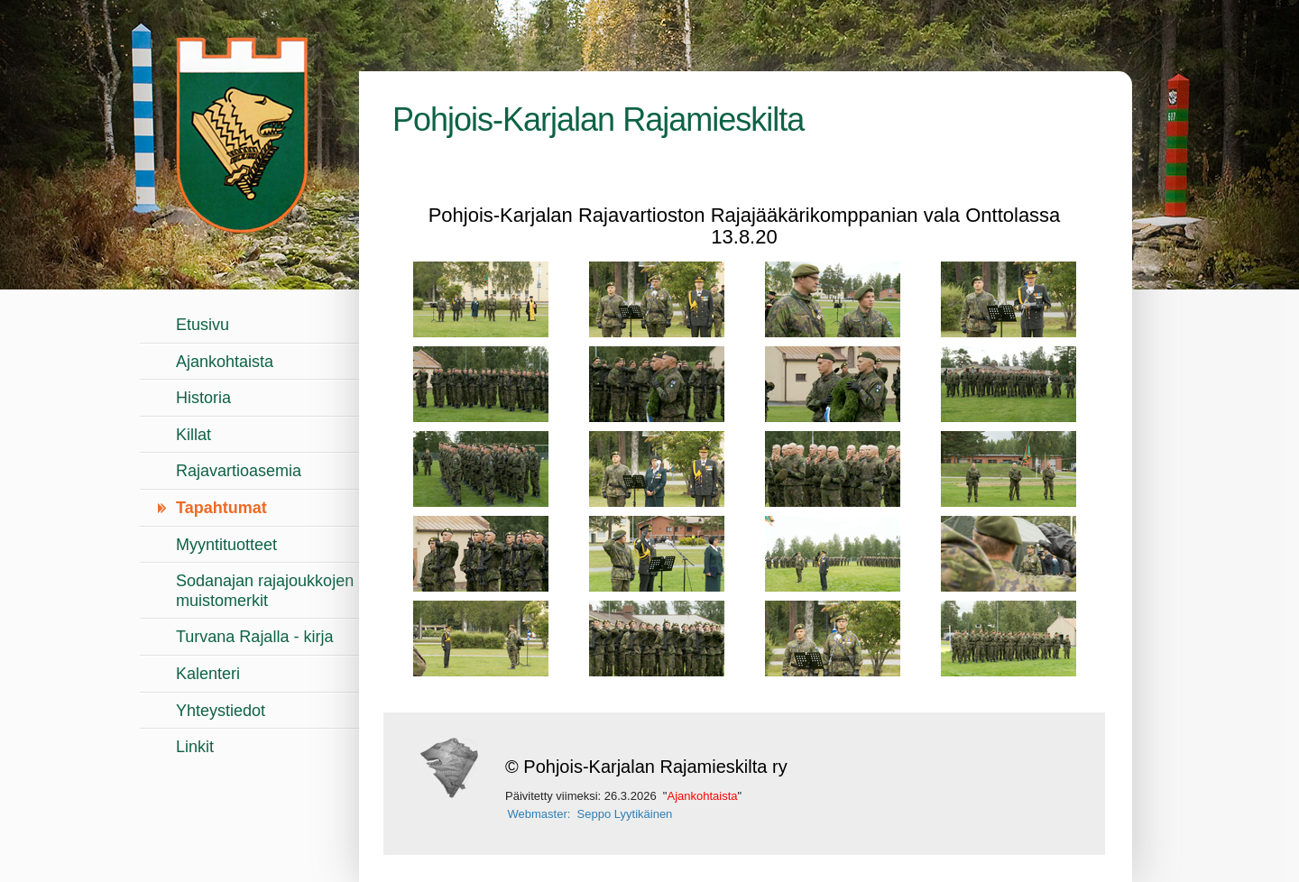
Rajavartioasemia (238, 471)
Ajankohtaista (224, 362)
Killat (193, 435)
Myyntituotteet (226, 545)
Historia (203, 398)
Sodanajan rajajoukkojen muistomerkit (265, 591)
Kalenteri (208, 674)
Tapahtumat (221, 508)
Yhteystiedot (220, 711)
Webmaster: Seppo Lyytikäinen (590, 814)
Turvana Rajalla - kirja (254, 637)
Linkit (195, 747)
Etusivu (202, 325)
